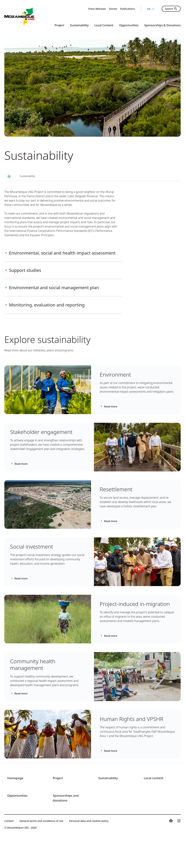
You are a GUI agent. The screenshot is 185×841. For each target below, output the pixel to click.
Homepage (15, 778)
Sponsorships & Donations (162, 25)
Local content (154, 778)
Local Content (103, 25)
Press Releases (97, 8)
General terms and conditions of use (41, 821)
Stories (113, 8)
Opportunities (129, 25)
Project (59, 25)
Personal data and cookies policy (88, 821)
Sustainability (79, 25)
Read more (110, 406)
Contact (9, 821)
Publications (127, 8)
